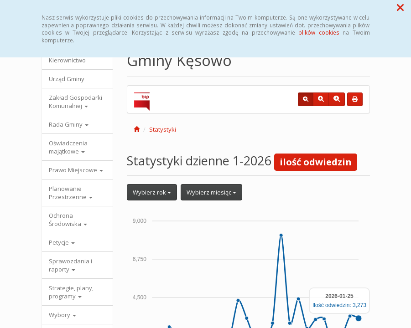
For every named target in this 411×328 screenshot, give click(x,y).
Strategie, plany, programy (71, 292)
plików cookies (318, 32)
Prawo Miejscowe (76, 170)
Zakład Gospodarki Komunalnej (75, 101)
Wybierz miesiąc (211, 192)
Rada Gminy (68, 124)
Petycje (62, 242)
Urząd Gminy (66, 79)
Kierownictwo (67, 60)
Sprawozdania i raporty (70, 265)
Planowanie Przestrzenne (71, 192)
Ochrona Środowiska (68, 219)
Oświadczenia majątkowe (68, 147)
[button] (400, 7)
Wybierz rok (152, 192)
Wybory (62, 315)
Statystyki (162, 129)
